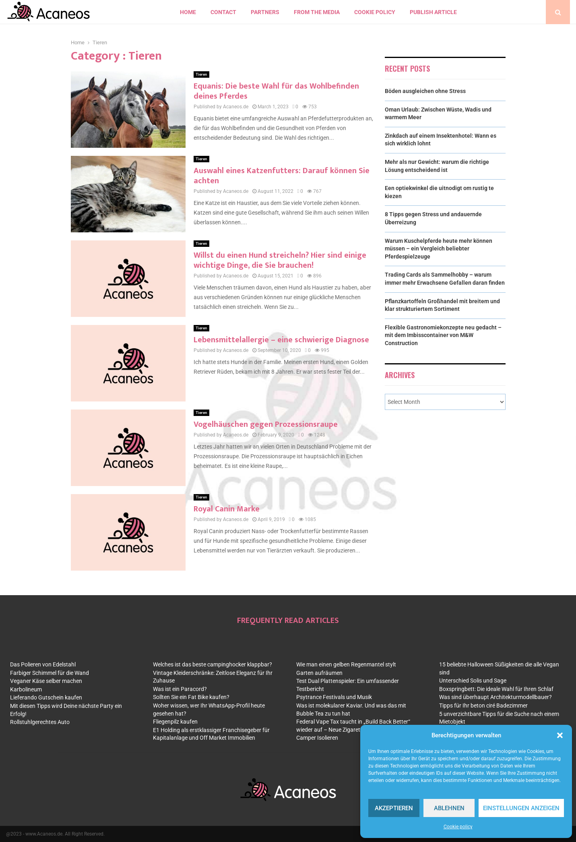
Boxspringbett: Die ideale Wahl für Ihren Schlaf (496, 689)
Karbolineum (26, 689)
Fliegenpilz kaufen (175, 721)
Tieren (201, 74)
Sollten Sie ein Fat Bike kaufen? (191, 697)
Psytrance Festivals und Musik (334, 697)
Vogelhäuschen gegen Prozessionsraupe (266, 424)
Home (188, 12)
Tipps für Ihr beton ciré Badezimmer (483, 705)
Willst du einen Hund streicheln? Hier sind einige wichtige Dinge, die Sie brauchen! (280, 260)
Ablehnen (449, 808)
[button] (560, 735)
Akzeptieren (394, 808)
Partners (265, 12)
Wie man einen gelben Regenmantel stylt (346, 664)
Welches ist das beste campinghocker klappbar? (212, 664)
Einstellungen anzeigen (521, 808)
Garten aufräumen (319, 673)
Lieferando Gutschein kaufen (46, 697)
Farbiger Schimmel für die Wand (49, 673)
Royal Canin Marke (227, 509)
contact (223, 12)
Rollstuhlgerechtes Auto (40, 722)
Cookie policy (458, 827)
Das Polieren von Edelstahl (43, 664)
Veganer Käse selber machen (46, 681)
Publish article (433, 12)
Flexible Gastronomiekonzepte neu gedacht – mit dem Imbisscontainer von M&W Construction (443, 335)
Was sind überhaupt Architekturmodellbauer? (495, 697)
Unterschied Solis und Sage (472, 680)
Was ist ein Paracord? (180, 689)
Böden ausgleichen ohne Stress (425, 91)
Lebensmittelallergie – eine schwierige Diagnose (281, 340)
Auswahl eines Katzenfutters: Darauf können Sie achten (282, 176)
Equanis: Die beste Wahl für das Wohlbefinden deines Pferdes (276, 91)
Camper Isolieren (317, 737)
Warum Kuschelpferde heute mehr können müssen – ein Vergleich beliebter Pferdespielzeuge (438, 249)
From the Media (317, 12)
